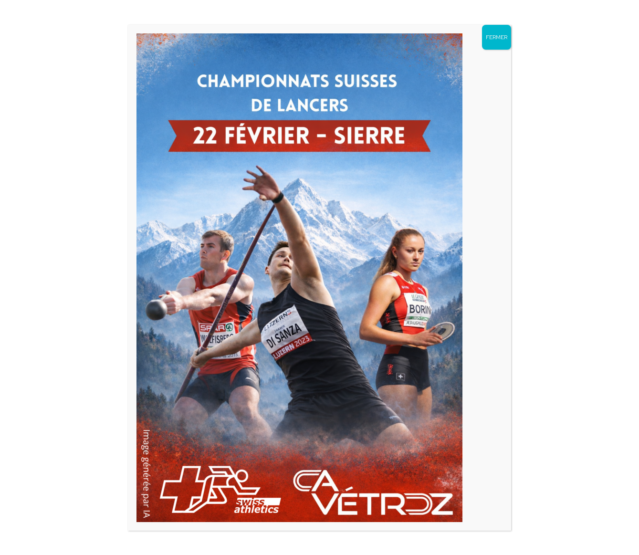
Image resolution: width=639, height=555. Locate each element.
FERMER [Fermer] (496, 37)
